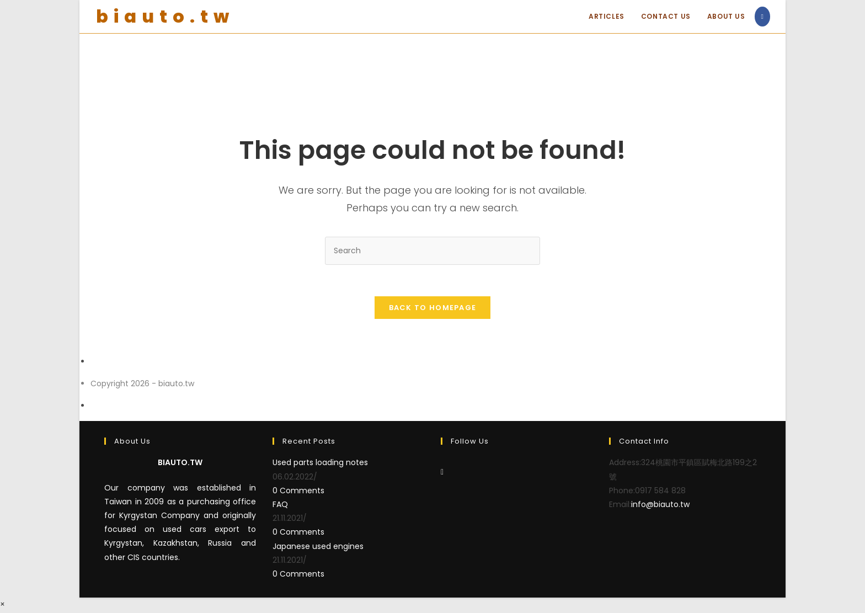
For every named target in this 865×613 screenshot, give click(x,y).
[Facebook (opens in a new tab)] (762, 16)
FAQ (280, 505)
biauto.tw (165, 16)
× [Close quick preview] (2, 605)
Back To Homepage (433, 309)
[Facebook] (442, 473)
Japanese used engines (318, 547)
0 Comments (298, 492)
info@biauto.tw (660, 505)
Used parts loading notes (320, 464)
